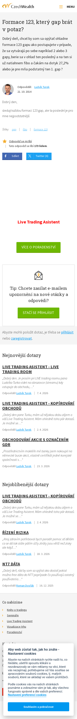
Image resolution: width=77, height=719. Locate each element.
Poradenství (14, 632)
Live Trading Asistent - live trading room (30, 369)
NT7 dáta (11, 563)
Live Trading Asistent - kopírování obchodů (38, 406)
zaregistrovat (21, 338)
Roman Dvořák (25, 585)
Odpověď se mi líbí (20, 141)
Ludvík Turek (41, 87)
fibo (25, 129)
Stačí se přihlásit (38, 312)
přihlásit (67, 332)
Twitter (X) (42, 156)
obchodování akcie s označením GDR (35, 442)
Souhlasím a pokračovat (38, 706)
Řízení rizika (15, 532)
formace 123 (40, 129)
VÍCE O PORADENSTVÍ (38, 247)
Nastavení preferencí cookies (27, 695)
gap (14, 129)
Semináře (13, 615)
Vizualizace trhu (16, 626)
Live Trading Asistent (19, 621)
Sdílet (15, 156)
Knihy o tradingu (17, 610)
